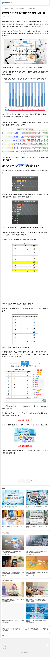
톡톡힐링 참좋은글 (5, 645)
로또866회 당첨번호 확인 (25, 420)
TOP (47, 645)
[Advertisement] (25, 288)
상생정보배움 (4, 648)
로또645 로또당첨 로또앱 (25, 446)
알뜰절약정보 (4, 646)
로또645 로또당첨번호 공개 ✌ (25, 164)
